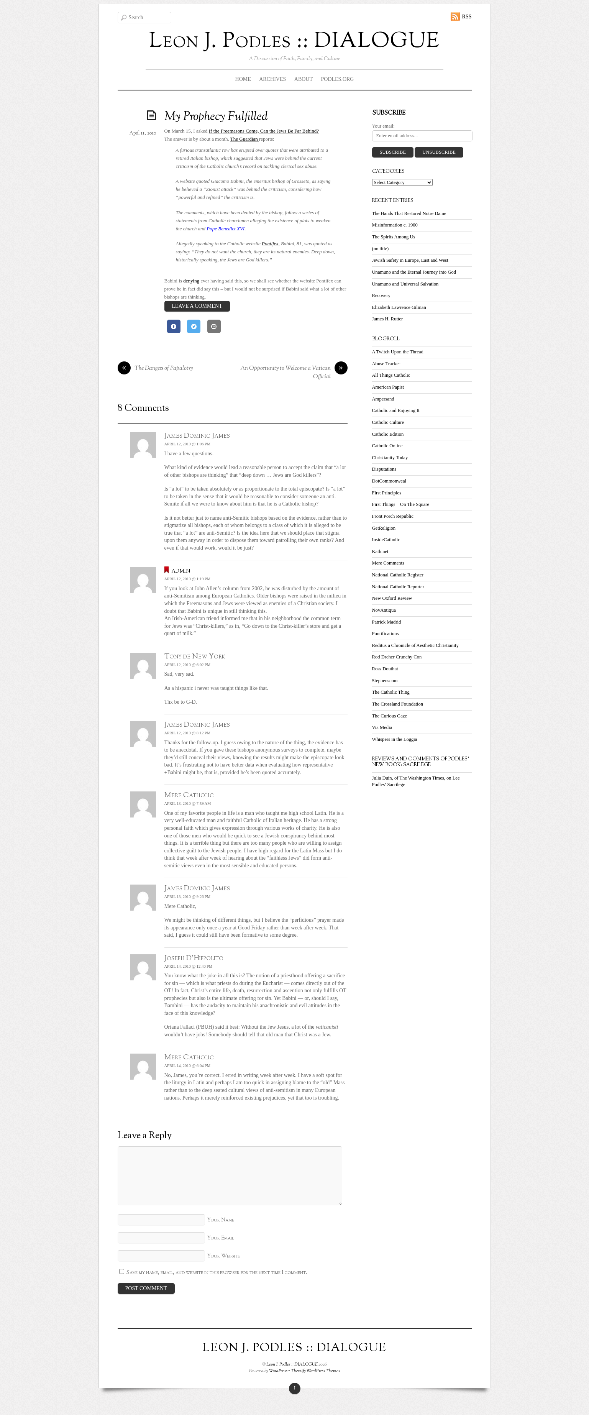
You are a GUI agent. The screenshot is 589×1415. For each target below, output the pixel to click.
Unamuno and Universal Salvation (405, 284)
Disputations (384, 469)
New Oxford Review (392, 598)
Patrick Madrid (386, 622)
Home (243, 79)
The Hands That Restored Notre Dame (409, 213)
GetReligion (384, 528)
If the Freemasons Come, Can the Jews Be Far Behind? (264, 131)
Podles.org (337, 79)
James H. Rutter (387, 319)
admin (180, 571)
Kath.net (380, 551)
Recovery (381, 295)
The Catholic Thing (391, 692)
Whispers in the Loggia (394, 739)
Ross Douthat (385, 668)
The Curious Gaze (389, 716)
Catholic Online (387, 445)
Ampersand (383, 399)
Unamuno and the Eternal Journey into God (414, 272)
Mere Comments (388, 563)
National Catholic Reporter (398, 586)
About (303, 79)
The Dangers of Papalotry (155, 368)
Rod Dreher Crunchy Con (397, 657)
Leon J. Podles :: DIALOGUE (292, 1364)
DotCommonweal (389, 481)
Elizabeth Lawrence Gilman (399, 307)
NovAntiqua (384, 610)
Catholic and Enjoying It (396, 410)
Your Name (220, 1220)
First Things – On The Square (401, 504)
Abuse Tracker (386, 363)
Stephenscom (385, 680)
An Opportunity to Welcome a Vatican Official (294, 372)
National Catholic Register (397, 575)
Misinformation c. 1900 (395, 225)
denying (191, 281)
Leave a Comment (197, 306)
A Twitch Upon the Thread (397, 352)
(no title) (380, 248)
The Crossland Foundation (397, 704)
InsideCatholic (386, 539)
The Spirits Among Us (393, 237)
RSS (467, 17)
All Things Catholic (391, 375)
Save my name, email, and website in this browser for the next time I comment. (216, 1272)
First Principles (387, 493)
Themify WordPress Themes (315, 1371)
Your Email (220, 1238)
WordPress (278, 1371)
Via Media (382, 727)
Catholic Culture (388, 422)
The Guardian (244, 139)
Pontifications (385, 633)
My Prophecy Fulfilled (216, 117)
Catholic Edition (388, 434)
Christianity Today (390, 457)
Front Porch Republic (392, 516)
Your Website (223, 1256)
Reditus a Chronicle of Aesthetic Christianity (415, 645)
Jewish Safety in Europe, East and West (410, 260)
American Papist (388, 387)
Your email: (383, 126)
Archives (272, 79)
